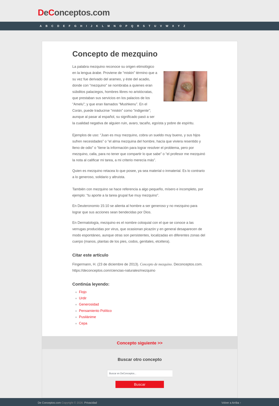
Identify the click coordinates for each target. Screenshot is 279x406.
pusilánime (87, 317)
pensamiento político (95, 311)
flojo (82, 292)
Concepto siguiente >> (140, 343)
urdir (82, 298)
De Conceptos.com (49, 402)
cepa (83, 323)
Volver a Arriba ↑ (231, 402)
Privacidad (90, 402)
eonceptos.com (74, 12)
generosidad (89, 304)
